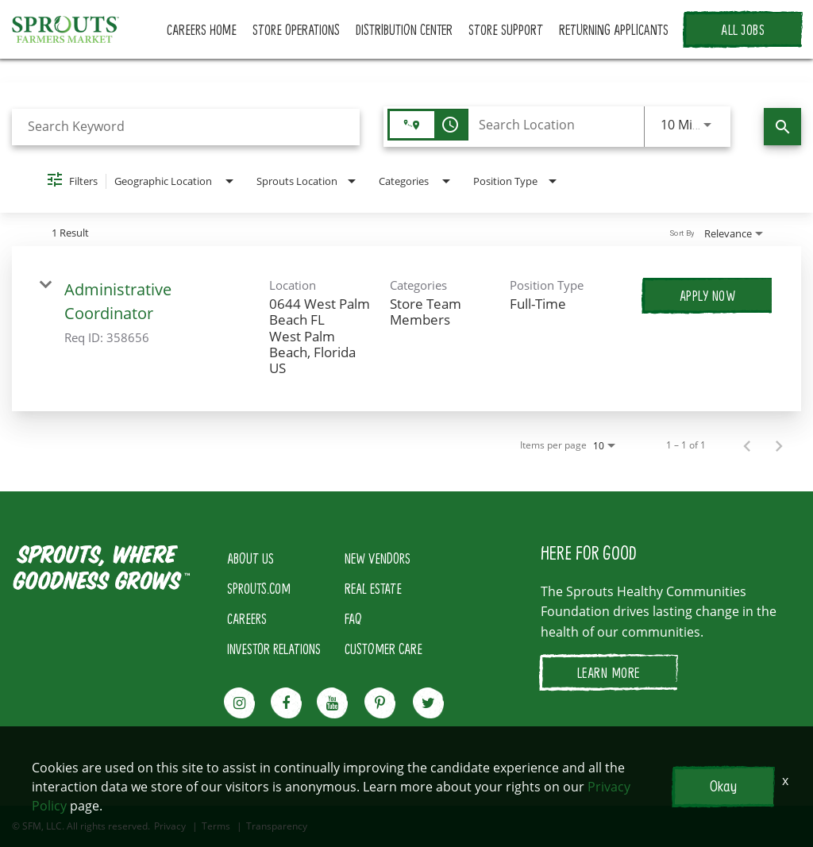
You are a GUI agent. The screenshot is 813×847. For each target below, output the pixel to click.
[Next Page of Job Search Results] (779, 445)
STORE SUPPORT (505, 29)
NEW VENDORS (377, 558)
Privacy (170, 826)
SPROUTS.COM (259, 588)
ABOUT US (250, 558)
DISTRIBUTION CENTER (404, 29)
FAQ (353, 618)
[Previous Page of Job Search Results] (747, 445)
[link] (406, 328)
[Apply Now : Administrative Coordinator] (708, 295)
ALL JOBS (743, 29)
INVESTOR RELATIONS (274, 648)
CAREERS (247, 618)
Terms (216, 826)
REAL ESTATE (373, 588)
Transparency (276, 826)
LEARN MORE (608, 672)
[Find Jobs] (782, 126)
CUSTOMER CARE (383, 648)
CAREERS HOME (202, 29)
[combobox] (186, 126)
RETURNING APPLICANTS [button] (614, 29)
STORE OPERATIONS (296, 29)
